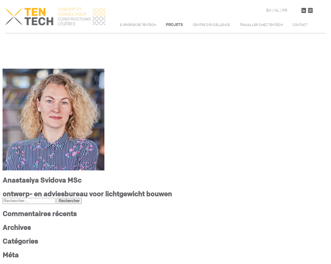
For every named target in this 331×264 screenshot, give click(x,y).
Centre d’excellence (211, 25)
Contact (300, 25)
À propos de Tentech (138, 25)
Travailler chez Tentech (261, 25)
